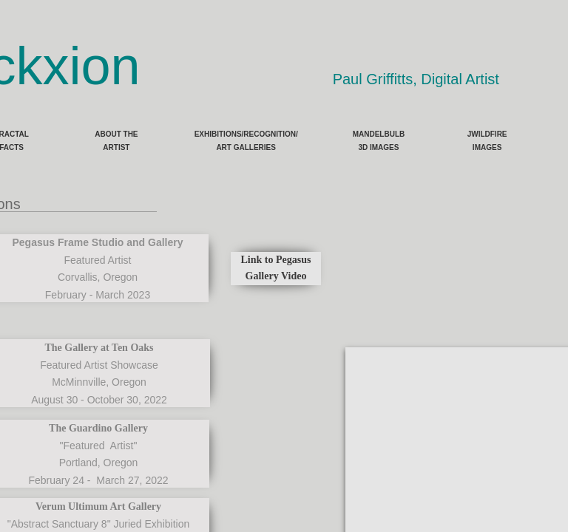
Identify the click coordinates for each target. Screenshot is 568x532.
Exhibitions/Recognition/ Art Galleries (246, 140)
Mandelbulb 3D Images (379, 140)
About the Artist (116, 140)
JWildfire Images (487, 140)
